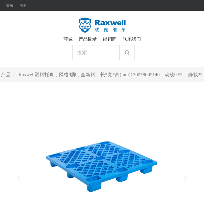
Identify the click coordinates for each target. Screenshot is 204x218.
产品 (6, 74)
